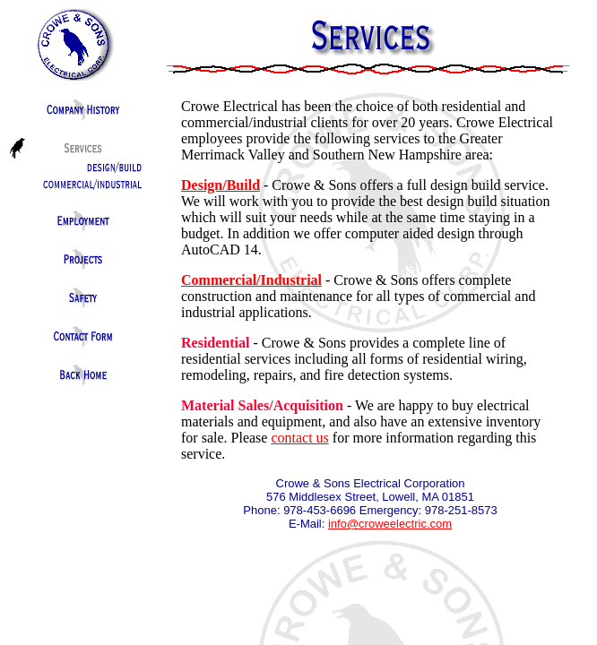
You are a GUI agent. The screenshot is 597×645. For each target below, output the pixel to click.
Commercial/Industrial (251, 280)
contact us (299, 437)
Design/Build (220, 185)
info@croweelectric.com (390, 523)
